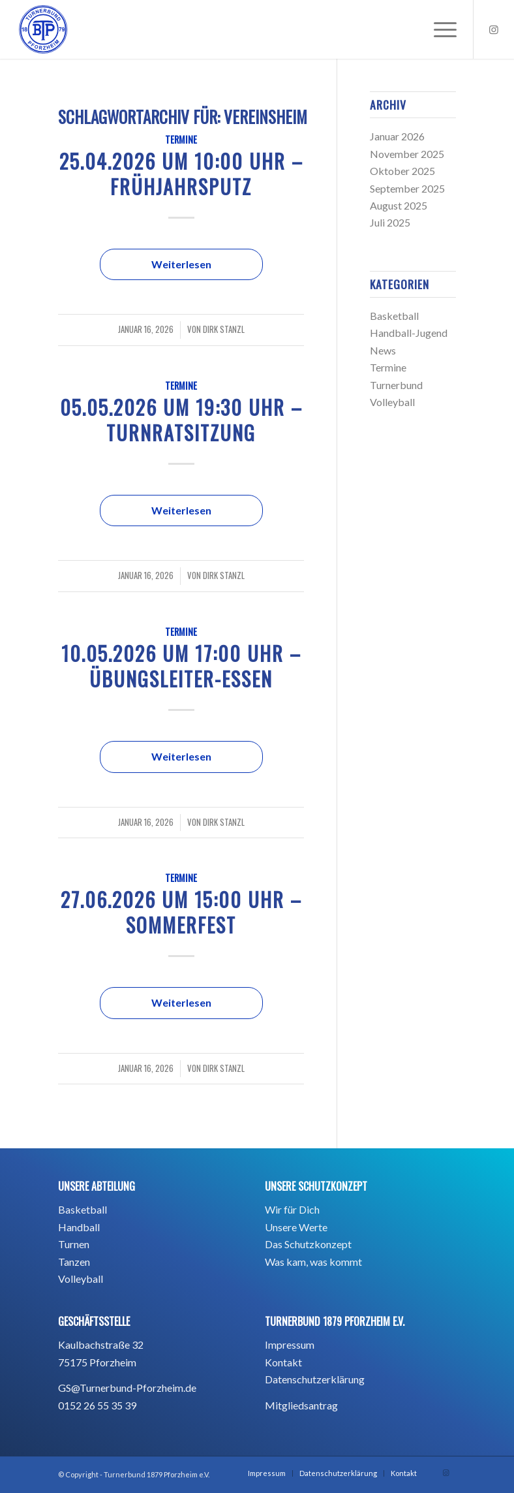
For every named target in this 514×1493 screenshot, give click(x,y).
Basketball (394, 315)
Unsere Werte (296, 1227)
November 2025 (407, 154)
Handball (79, 1227)
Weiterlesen (181, 264)
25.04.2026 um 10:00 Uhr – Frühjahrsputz (181, 173)
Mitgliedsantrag (301, 1405)
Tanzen (74, 1261)
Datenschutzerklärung (315, 1379)
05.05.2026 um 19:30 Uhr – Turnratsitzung (181, 419)
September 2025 (407, 188)
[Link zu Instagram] (494, 29)
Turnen (73, 1244)
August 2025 (398, 205)
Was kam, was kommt (313, 1261)
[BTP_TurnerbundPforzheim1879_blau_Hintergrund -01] (43, 29)
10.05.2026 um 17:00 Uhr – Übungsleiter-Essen (181, 665)
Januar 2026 (397, 136)
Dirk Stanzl (224, 329)
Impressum (289, 1344)
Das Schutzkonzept (308, 1244)
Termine (181, 139)
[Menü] (439, 29)
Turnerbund (396, 385)
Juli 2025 (390, 222)
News (383, 350)
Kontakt (283, 1362)
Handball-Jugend (408, 332)
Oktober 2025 (402, 171)
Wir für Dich (292, 1209)
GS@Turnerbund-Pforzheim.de (127, 1387)
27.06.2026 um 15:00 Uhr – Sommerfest (181, 912)
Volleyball (392, 402)
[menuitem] (439, 29)
